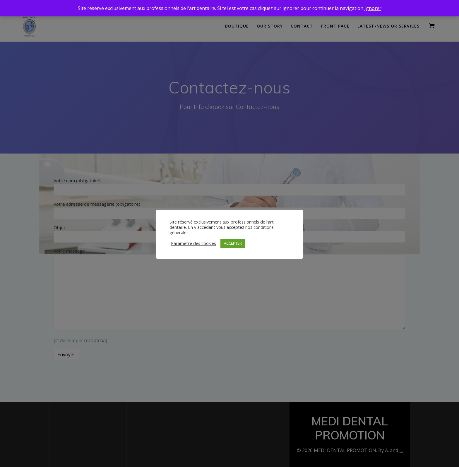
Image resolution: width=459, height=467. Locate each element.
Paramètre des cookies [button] (193, 243)
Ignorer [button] (372, 8)
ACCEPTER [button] (233, 243)
